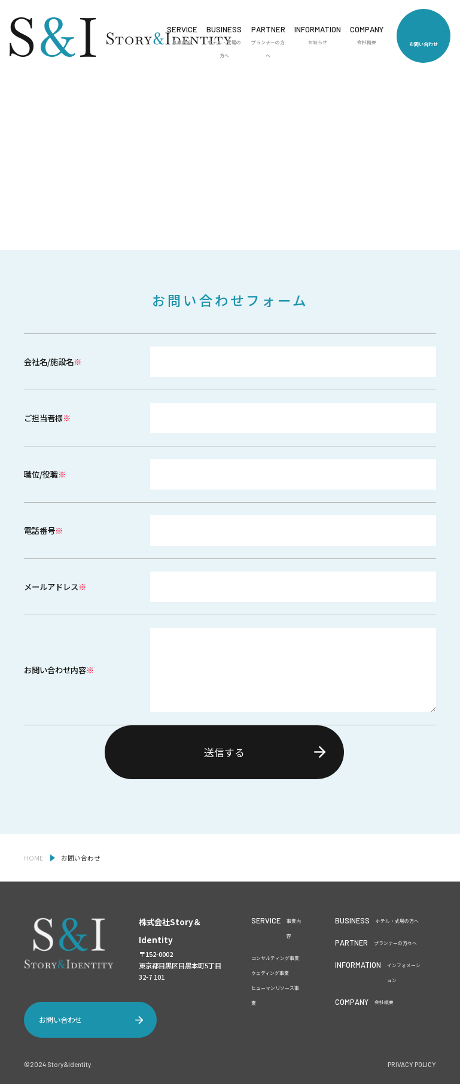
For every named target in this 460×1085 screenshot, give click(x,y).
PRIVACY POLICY (412, 1066)
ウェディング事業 (270, 974)
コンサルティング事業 (275, 959)
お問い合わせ (423, 44)
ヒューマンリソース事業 (275, 997)
